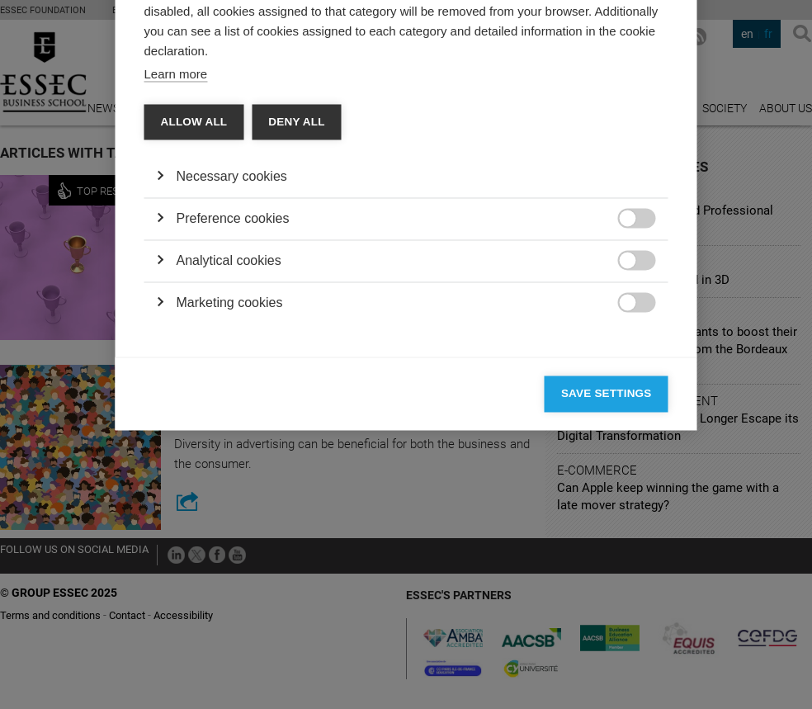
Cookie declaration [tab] (379, 146)
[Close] (651, 98)
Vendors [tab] (274, 146)
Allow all (194, 337)
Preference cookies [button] (233, 434)
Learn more (176, 289)
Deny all (296, 337)
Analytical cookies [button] (229, 476)
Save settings (606, 609)
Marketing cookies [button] (230, 518)
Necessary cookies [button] (232, 392)
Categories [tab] (191, 146)
